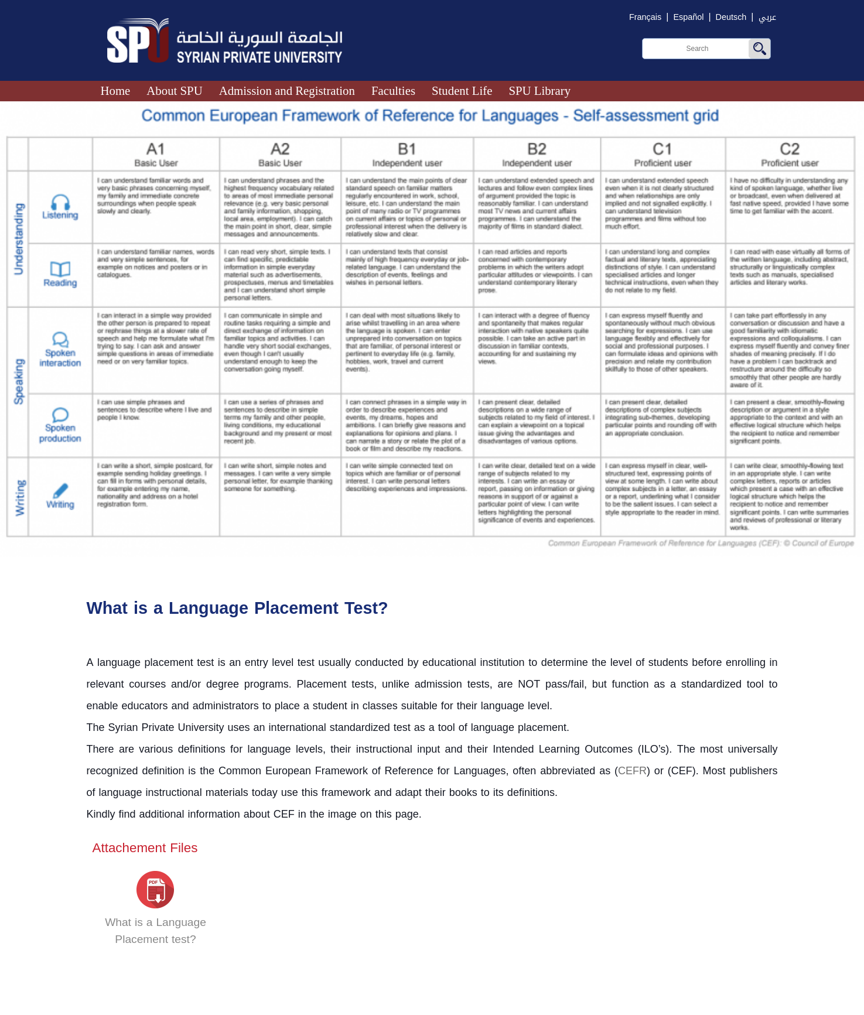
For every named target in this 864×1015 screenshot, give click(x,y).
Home (116, 90)
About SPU (174, 90)
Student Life (462, 90)
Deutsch (731, 17)
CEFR (632, 771)
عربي (767, 17)
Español (688, 17)
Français (645, 17)
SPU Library (539, 90)
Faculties (393, 90)
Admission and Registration (287, 90)
